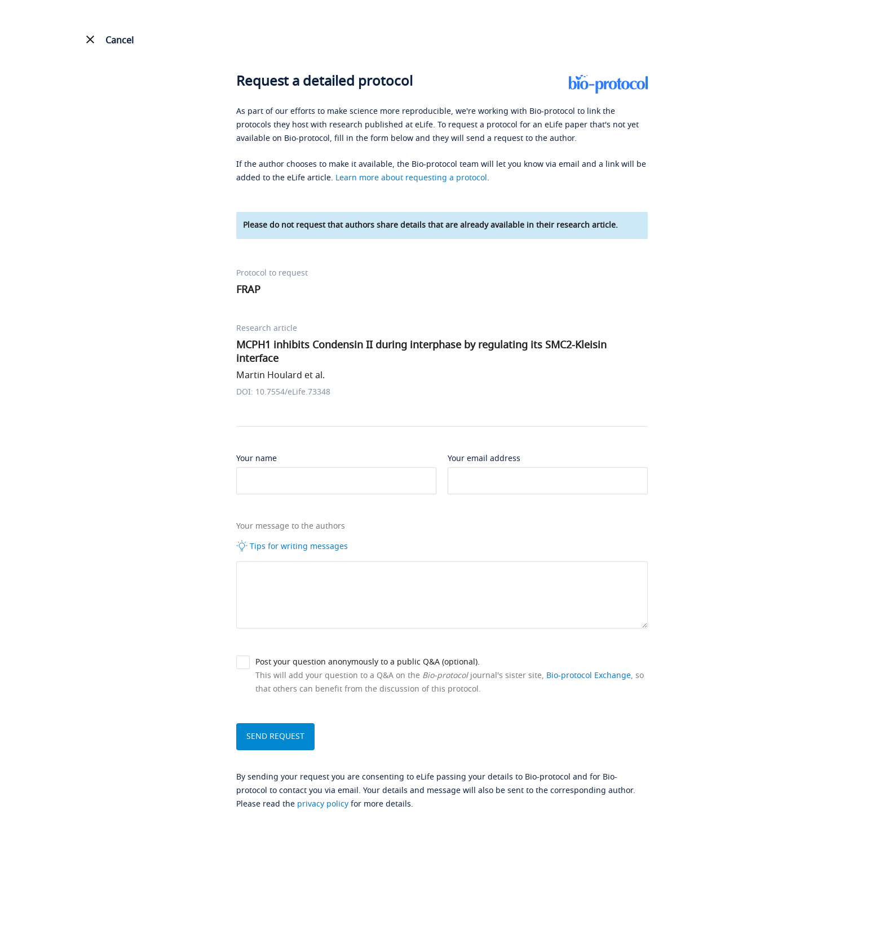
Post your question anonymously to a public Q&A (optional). (367, 662)
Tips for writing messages (292, 546)
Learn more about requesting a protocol (411, 178)
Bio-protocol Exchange (588, 675)
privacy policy (322, 804)
